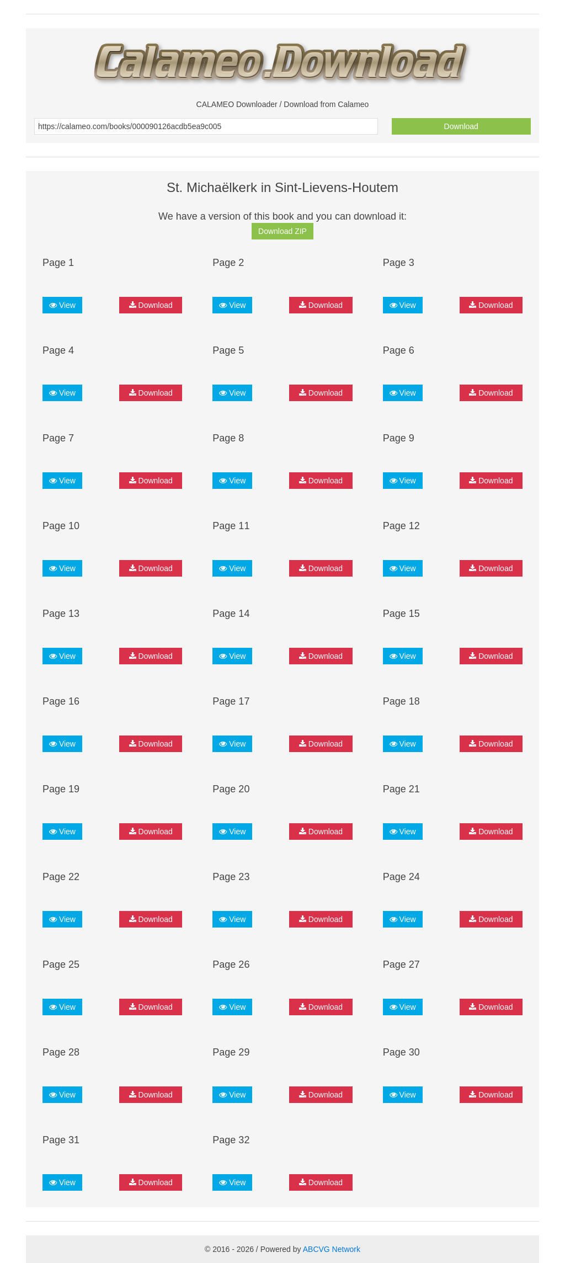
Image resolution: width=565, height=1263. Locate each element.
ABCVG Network (331, 1249)
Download (461, 126)
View (62, 305)
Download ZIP (282, 231)
